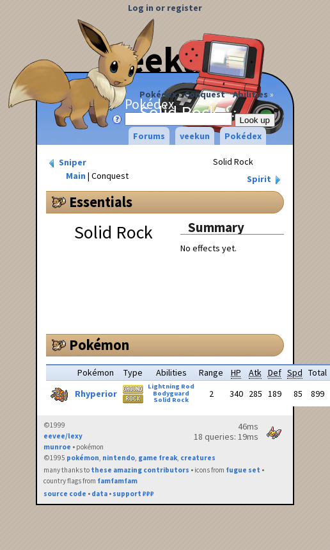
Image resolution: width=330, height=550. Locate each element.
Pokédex (158, 94)
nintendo (118, 457)
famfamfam (117, 480)
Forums (149, 136)
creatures (198, 457)
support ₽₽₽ (133, 493)
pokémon (83, 457)
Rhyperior (96, 393)
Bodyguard (171, 393)
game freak (157, 457)
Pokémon (99, 345)
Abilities (250, 94)
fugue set (243, 469)
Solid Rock (171, 400)
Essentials (100, 202)
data (99, 493)
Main (76, 175)
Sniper (66, 162)
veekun (195, 136)
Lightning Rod (171, 386)
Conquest (204, 94)
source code (64, 493)
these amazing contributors (140, 469)
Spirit (265, 179)
